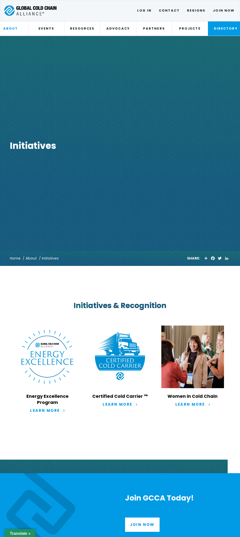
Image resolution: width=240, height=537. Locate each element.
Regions (196, 10)
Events (46, 28)
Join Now (224, 10)
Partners (154, 28)
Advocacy (118, 28)
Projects (190, 28)
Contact (169, 10)
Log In (144, 10)
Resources (82, 28)
